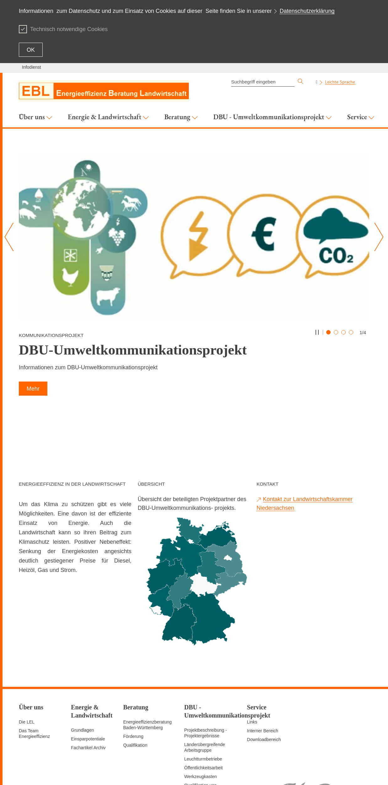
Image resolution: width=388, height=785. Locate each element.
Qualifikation (135, 697)
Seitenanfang (239, 772)
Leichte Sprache (340, 82)
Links (252, 674)
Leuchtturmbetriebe (203, 711)
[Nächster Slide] (376, 237)
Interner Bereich (262, 683)
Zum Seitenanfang (37, 772)
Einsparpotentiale (88, 691)
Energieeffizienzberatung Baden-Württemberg (147, 677)
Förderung (133, 688)
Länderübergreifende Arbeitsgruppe (204, 699)
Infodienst (31, 67)
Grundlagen (82, 682)
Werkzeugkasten (200, 728)
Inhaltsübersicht (207, 772)
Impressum (331, 772)
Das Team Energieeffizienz (34, 686)
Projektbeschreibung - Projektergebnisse (205, 685)
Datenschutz (357, 772)
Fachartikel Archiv (88, 699)
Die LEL (27, 674)
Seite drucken (268, 772)
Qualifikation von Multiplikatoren (200, 740)
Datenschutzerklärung (306, 11)
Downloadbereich (264, 691)
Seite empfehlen (301, 772)
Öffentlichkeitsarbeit (203, 720)
